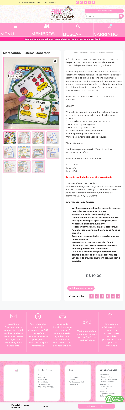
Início (76, 53)
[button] (15, 26)
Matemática (84, 53)
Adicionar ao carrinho (81, 288)
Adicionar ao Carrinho (96, 406)
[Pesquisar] (121, 16)
